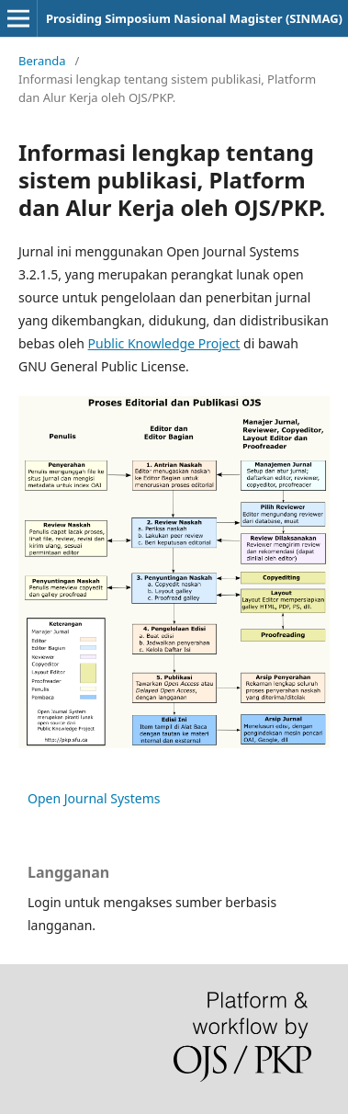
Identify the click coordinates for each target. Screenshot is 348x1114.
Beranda (42, 60)
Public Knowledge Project (164, 343)
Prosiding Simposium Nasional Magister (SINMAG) (194, 18)
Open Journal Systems (94, 798)
